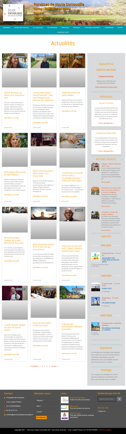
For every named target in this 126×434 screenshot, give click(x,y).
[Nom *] (46, 406)
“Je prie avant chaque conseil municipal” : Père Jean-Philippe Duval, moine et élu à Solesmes (43, 96)
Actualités (6, 28)
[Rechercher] (119, 399)
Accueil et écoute (106, 103)
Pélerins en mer (108, 303)
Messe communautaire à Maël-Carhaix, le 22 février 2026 (43, 173)
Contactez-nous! (63, 32)
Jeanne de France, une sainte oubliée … (71, 94)
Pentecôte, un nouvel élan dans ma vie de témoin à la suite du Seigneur (111, 190)
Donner (120, 28)
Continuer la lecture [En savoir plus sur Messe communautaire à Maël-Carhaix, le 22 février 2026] (40, 196)
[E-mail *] (46, 412)
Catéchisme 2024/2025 (106, 133)
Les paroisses (38, 28)
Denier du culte (75, 413)
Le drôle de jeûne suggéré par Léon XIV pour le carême (14, 327)
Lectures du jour (106, 76)
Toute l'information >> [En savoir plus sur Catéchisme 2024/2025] (106, 151)
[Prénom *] (46, 400)
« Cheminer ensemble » (92, 28)
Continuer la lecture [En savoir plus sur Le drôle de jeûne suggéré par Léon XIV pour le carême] (11, 354)
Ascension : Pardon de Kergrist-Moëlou (109, 213)
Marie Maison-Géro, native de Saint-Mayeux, (15, 173)
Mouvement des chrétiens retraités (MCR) (110, 260)
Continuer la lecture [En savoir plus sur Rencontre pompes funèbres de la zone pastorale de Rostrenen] (11, 261)
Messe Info (74, 406)
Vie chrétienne (52, 28)
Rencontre (96, 266)
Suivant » (54, 366)
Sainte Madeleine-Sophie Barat (106, 87)
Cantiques (76, 28)
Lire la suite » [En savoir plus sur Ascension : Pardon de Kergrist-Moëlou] (106, 230)
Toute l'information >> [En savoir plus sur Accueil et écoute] (106, 123)
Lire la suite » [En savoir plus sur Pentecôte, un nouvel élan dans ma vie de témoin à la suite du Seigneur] (106, 206)
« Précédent (34, 366)
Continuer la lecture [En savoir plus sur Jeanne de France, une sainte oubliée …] (69, 111)
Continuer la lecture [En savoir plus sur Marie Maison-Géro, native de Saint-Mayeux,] (11, 195)
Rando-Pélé (107, 288)
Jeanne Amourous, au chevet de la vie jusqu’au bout (14, 95)
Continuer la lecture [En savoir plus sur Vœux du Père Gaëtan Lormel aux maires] (40, 345)
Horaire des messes (21, 28)
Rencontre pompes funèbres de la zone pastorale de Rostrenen (13, 240)
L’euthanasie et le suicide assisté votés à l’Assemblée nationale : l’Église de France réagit (72, 177)
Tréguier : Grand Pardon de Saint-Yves (111, 165)
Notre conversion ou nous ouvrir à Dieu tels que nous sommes (43, 247)
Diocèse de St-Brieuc (77, 398)
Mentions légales (105, 430)
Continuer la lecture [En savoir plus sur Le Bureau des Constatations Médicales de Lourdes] (69, 353)
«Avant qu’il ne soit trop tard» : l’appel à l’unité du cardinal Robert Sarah (72, 248)
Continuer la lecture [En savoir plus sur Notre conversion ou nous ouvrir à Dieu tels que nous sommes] (40, 267)
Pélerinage (107, 291)
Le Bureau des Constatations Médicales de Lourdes (72, 327)
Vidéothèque (109, 28)
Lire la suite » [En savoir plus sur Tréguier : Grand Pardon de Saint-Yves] (106, 182)
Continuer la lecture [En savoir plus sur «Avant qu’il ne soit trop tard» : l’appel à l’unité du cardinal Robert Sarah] (69, 275)
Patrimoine (65, 28)
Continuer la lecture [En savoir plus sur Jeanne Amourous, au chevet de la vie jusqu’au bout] (11, 118)
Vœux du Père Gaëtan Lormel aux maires (42, 324)
